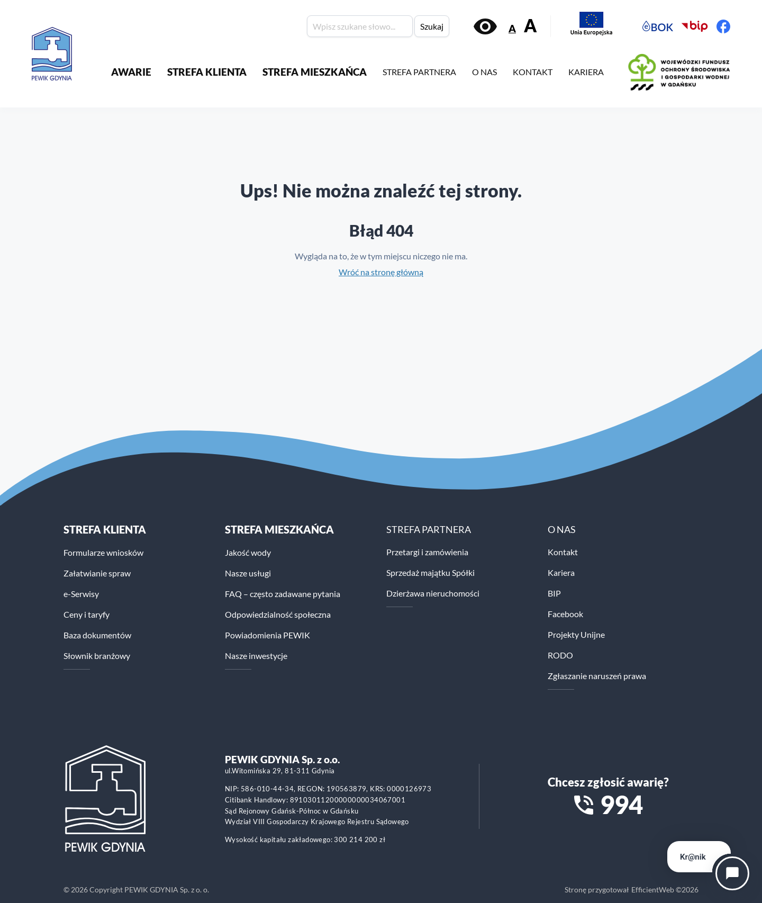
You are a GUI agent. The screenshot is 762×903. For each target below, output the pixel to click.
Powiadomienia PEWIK (267, 635)
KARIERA (586, 72)
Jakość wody (248, 552)
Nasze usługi (248, 573)
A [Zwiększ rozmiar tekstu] (530, 25)
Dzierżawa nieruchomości (432, 593)
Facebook (565, 614)
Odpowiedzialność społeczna (278, 614)
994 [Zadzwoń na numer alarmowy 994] (621, 804)
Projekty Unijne (576, 634)
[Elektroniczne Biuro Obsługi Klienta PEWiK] (657, 26)
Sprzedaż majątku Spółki (430, 572)
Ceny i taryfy (87, 614)
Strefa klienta (105, 529)
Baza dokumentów (97, 635)
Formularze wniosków (103, 552)
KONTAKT (532, 72)
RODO (560, 655)
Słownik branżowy (97, 656)
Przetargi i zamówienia (427, 552)
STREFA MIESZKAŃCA (314, 72)
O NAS (484, 72)
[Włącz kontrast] (485, 26)
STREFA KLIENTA (207, 72)
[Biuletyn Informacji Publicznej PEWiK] (695, 26)
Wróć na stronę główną (381, 272)
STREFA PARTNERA (419, 72)
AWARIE (131, 72)
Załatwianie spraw (97, 573)
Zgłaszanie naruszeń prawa (597, 676)
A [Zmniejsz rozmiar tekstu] (512, 28)
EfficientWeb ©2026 (664, 889)
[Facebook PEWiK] (723, 26)
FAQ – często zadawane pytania (282, 594)
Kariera (561, 572)
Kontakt (563, 552)
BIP (554, 593)
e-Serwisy (81, 594)
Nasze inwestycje (256, 656)
